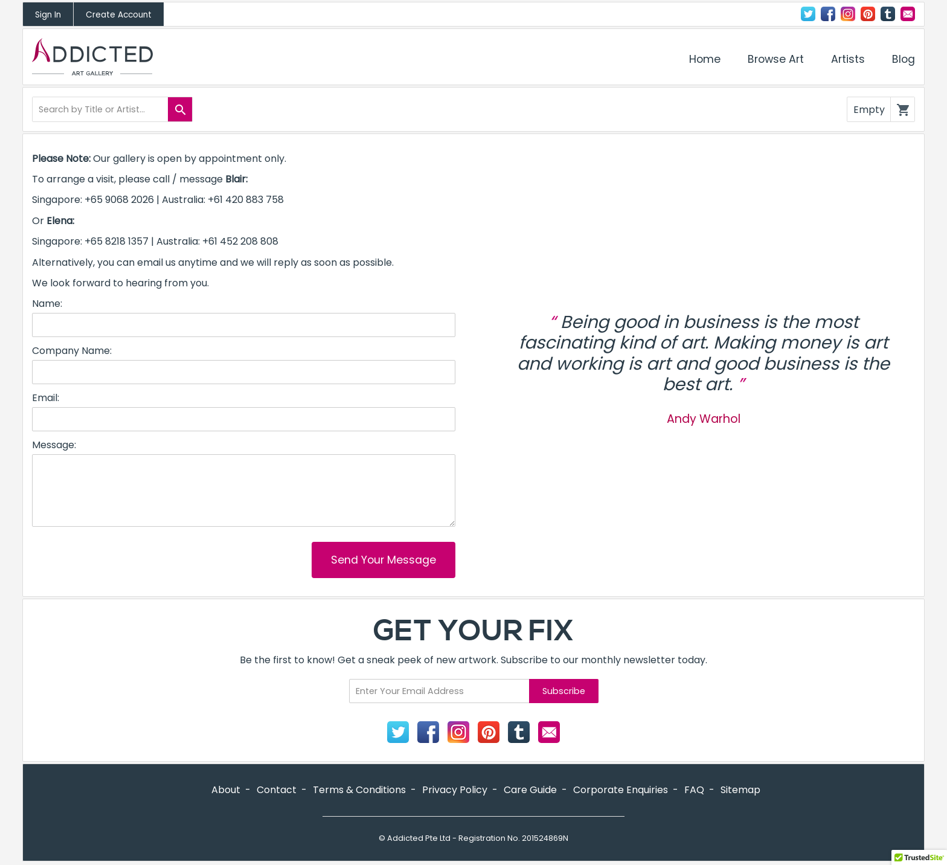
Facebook (828, 14)
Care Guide (530, 790)
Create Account (119, 15)
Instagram (848, 14)
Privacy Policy (454, 790)
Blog (903, 59)
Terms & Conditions (359, 790)
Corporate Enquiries (620, 790)
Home (705, 59)
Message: (54, 445)
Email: (45, 398)
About (225, 790)
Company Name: (72, 351)
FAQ (694, 790)
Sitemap (740, 790)
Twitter (808, 14)
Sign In (48, 15)
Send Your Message (383, 560)
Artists (848, 59)
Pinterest (868, 14)
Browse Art (776, 59)
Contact (907, 14)
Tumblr (888, 14)
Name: (47, 304)
